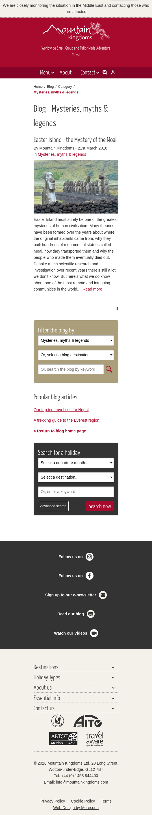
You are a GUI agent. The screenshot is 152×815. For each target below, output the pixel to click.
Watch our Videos (70, 633)
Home (38, 87)
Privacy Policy (52, 801)
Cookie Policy (83, 801)
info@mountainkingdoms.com (82, 782)
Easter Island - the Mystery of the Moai (75, 139)
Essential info (47, 697)
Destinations (46, 666)
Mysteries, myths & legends (62, 154)
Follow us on (70, 556)
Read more (92, 289)
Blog (50, 87)
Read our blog (70, 614)
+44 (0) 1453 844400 (79, 775)
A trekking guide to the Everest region (66, 420)
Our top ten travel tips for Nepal (61, 410)
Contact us (44, 707)
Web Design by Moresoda (76, 807)
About (66, 72)
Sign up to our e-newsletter (70, 595)
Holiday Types (47, 676)
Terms (106, 801)
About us (43, 687)
